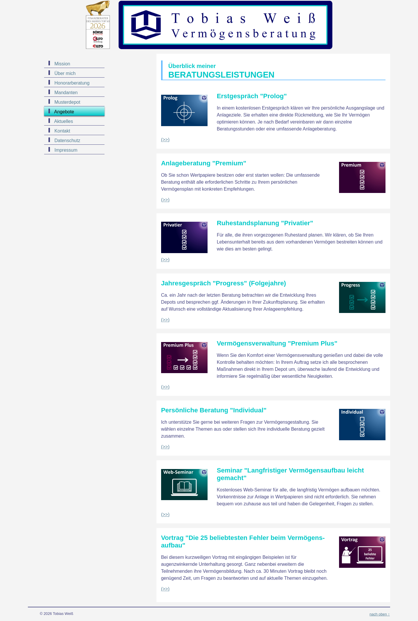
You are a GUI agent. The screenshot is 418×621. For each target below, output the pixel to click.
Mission (61, 63)
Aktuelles (63, 121)
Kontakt (61, 130)
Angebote (63, 111)
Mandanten (65, 92)
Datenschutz (66, 140)
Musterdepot (66, 102)
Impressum (65, 150)
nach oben (378, 614)
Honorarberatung (71, 82)
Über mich (64, 73)
